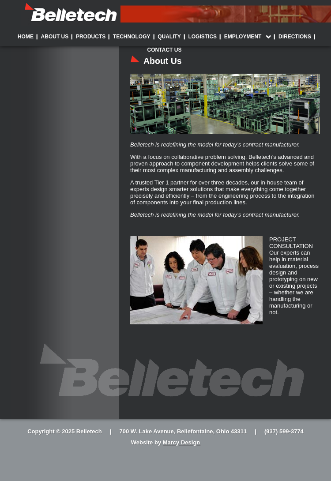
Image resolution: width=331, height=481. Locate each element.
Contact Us (164, 50)
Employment (243, 37)
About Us (55, 37)
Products (90, 37)
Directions (294, 37)
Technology (131, 37)
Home (26, 37)
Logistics (202, 37)
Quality (169, 37)
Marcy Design (181, 442)
